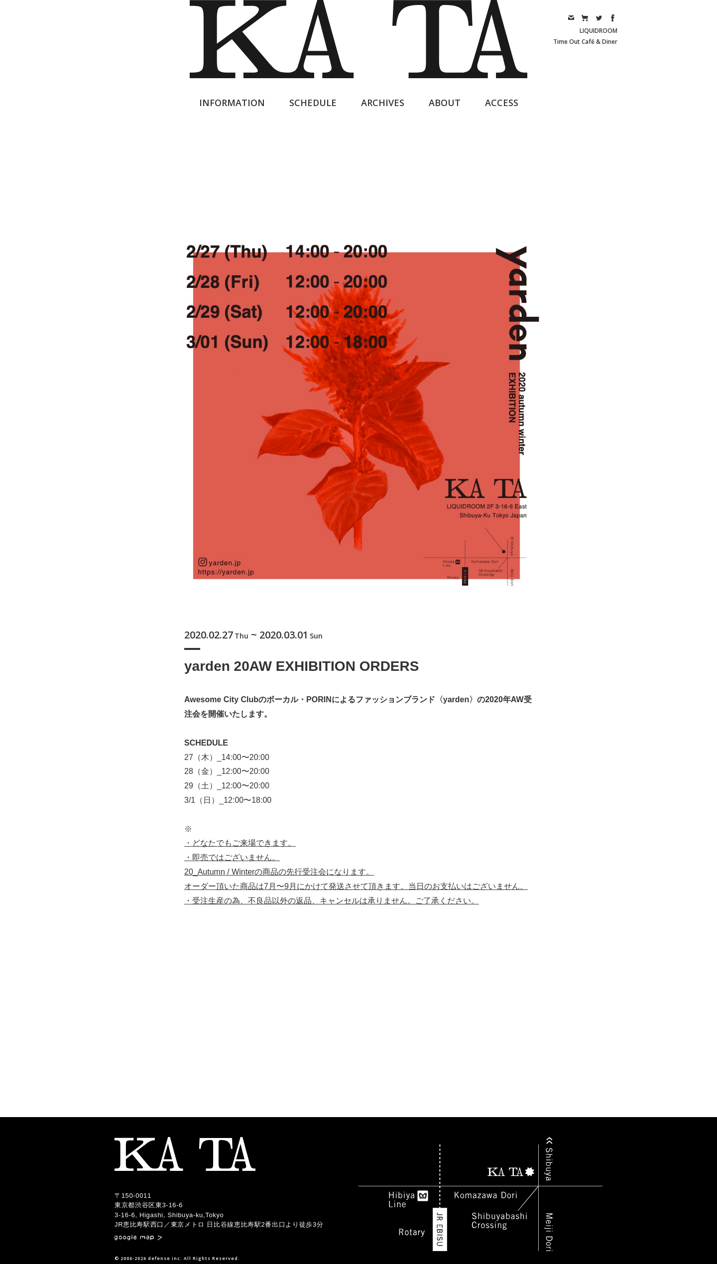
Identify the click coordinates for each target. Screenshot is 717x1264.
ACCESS (501, 103)
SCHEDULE (313, 103)
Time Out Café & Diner (585, 41)
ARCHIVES (382, 103)
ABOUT (445, 103)
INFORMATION (232, 103)
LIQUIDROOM (598, 30)
